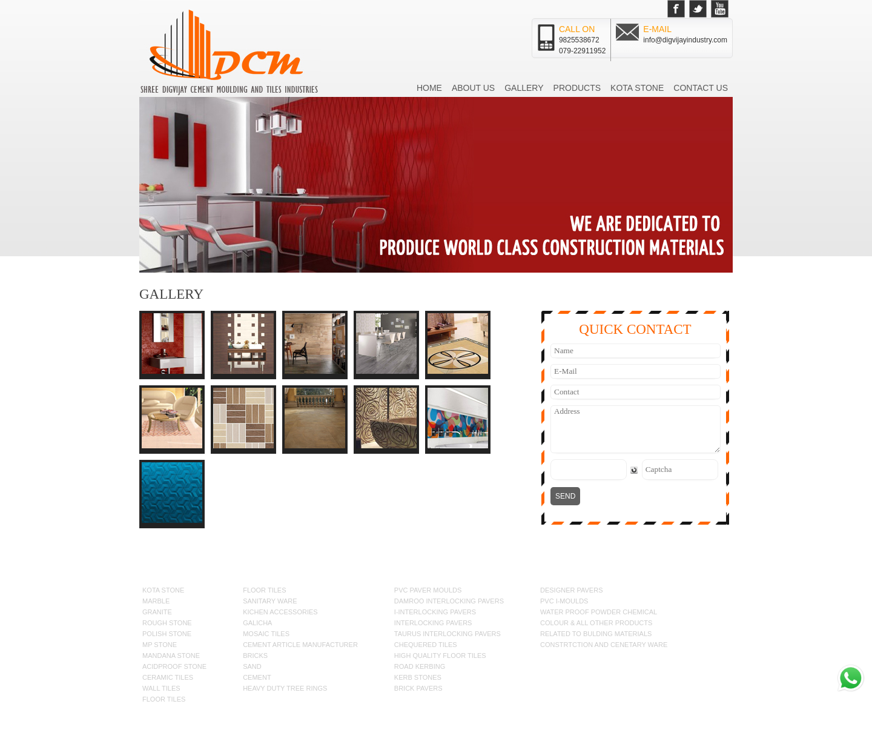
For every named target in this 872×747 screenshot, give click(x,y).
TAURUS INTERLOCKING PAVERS (447, 633)
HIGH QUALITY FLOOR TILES (440, 655)
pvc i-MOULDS (564, 601)
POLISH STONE (166, 633)
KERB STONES (417, 677)
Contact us (700, 88)
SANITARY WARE (270, 601)
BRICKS (255, 655)
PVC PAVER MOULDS (427, 590)
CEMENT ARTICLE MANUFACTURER (300, 644)
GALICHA (257, 622)
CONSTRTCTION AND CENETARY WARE (603, 644)
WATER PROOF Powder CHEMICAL (598, 612)
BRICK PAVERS (418, 688)
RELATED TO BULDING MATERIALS (596, 633)
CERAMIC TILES (167, 677)
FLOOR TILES (163, 699)
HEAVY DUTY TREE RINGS (285, 688)
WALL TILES (161, 688)
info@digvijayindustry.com (685, 40)
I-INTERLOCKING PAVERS (435, 612)
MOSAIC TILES (266, 633)
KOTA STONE (163, 590)
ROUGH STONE (167, 622)
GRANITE (157, 612)
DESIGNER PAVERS (571, 590)
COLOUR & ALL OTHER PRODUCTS (596, 622)
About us (473, 88)
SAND (252, 666)
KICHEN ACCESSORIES (280, 612)
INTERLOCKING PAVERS (433, 622)
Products (577, 88)
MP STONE (159, 644)
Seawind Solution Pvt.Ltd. (679, 725)
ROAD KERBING (419, 666)
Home (429, 88)
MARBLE (156, 601)
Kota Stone (637, 88)
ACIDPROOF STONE (174, 666)
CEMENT (257, 677)
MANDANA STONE (171, 655)
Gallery (523, 88)
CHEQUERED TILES (425, 644)
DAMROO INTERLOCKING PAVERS (449, 601)
